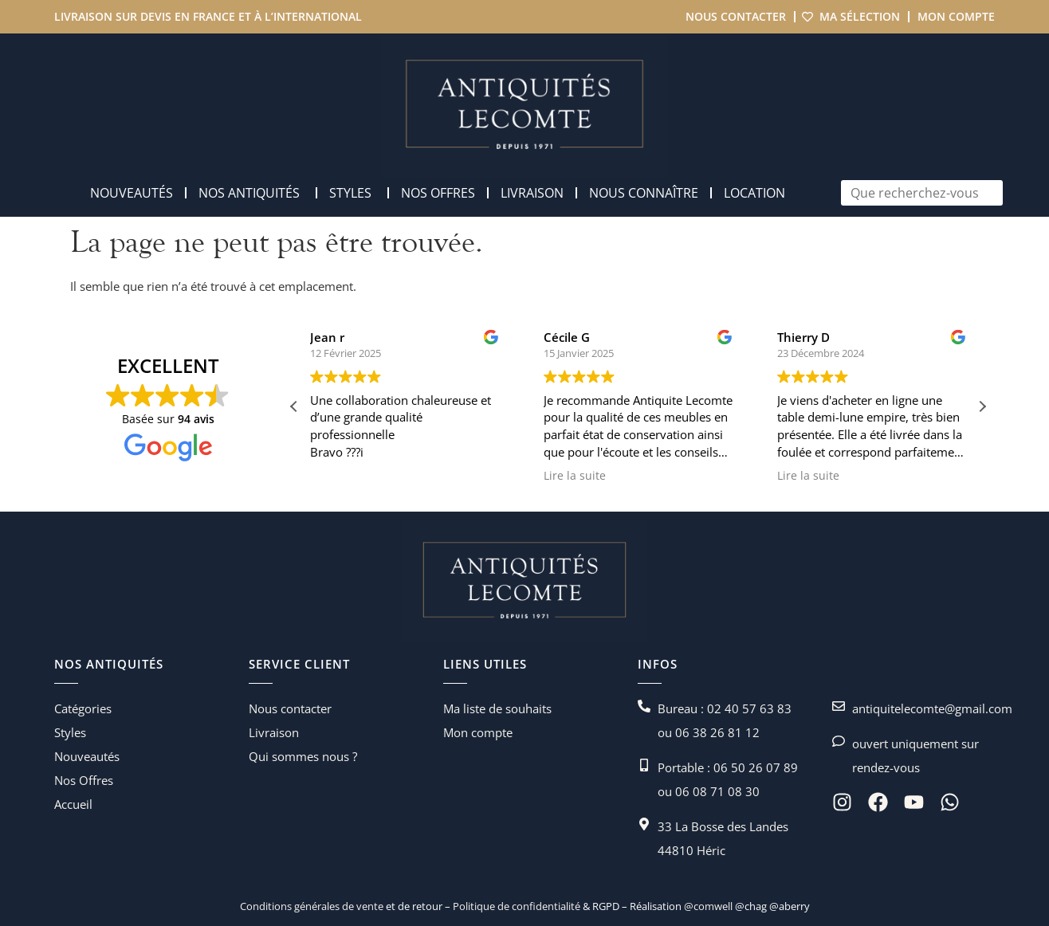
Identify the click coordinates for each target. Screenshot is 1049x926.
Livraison (274, 732)
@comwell (708, 906)
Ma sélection (859, 16)
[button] (982, 406)
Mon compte (956, 16)
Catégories (83, 708)
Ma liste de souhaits (497, 708)
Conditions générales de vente (311, 906)
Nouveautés (87, 756)
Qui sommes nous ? (303, 756)
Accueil (73, 804)
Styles (70, 732)
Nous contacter (736, 16)
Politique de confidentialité (515, 906)
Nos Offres (83, 780)
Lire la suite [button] (629, 476)
